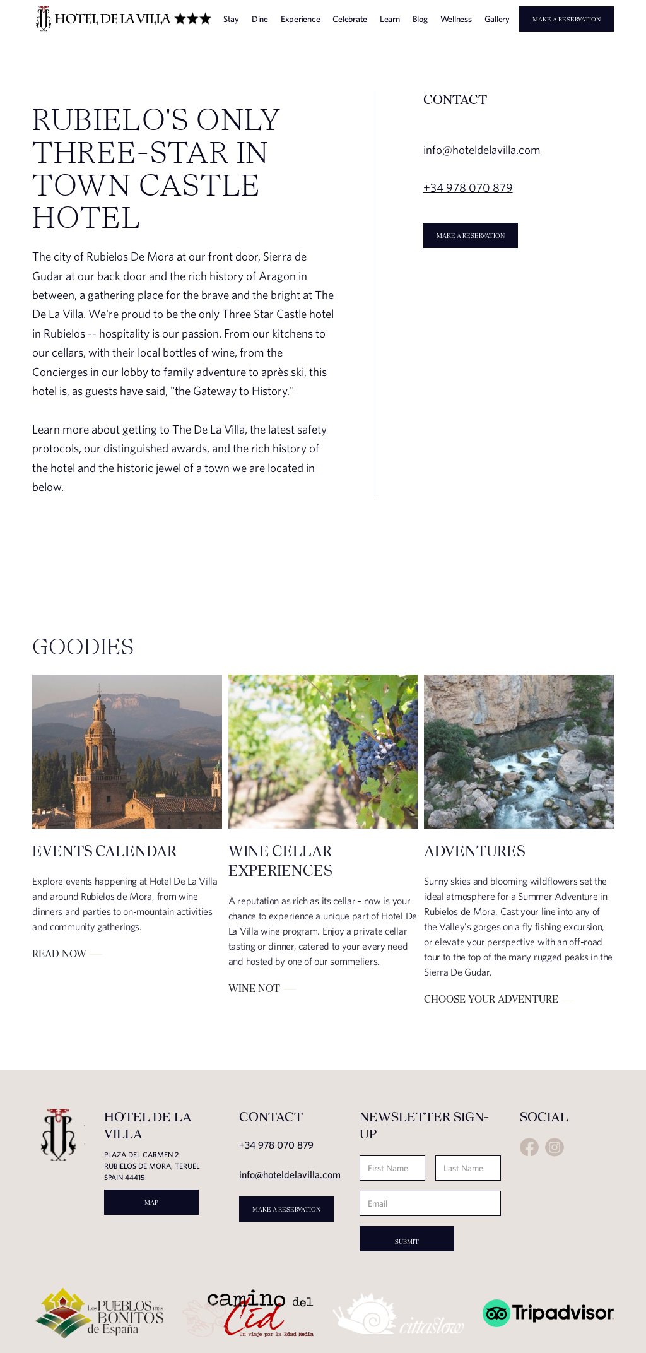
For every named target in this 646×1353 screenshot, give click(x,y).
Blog (420, 19)
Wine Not (254, 989)
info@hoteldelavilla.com (290, 1174)
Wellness (456, 19)
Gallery (497, 19)
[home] (123, 19)
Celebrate (349, 19)
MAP (151, 1202)
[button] (544, 39)
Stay (231, 19)
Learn (390, 19)
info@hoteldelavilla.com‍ (482, 150)
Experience (300, 19)
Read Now (59, 954)
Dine (260, 19)
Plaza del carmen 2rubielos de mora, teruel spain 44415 (152, 1165)
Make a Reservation (566, 19)
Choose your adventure (491, 999)
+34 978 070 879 (468, 187)
